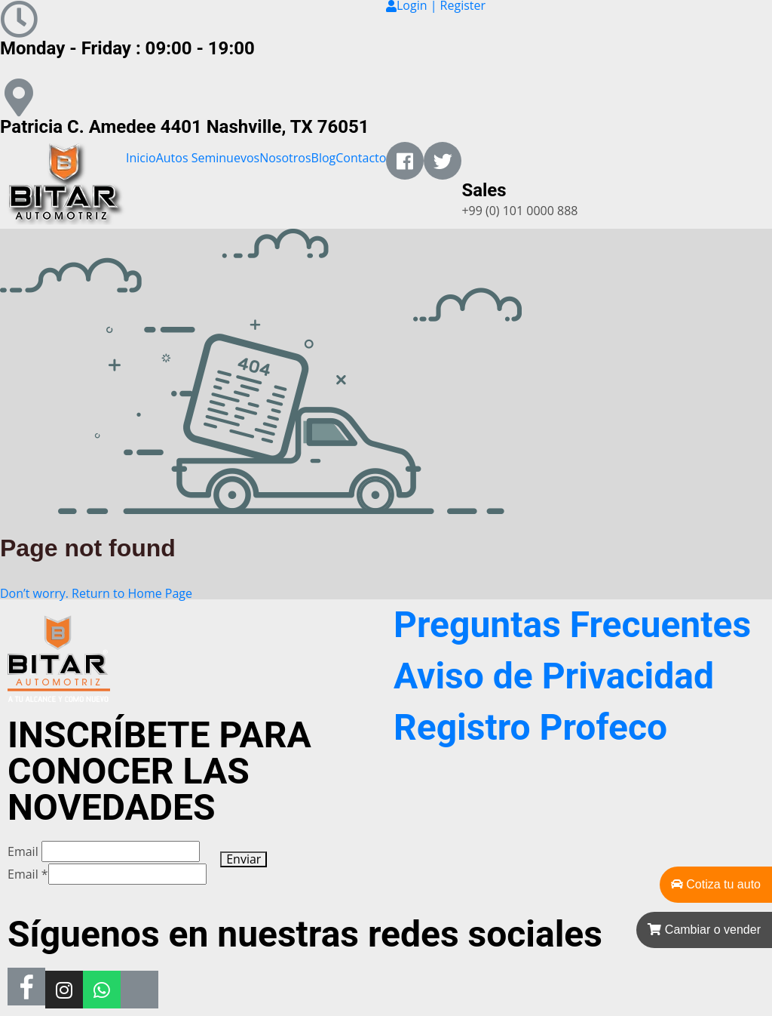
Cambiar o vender (704, 929)
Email (23, 851)
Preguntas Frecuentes (572, 624)
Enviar (243, 859)
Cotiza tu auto (716, 884)
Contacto (360, 157)
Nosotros (285, 157)
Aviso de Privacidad (554, 675)
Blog (323, 157)
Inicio (141, 157)
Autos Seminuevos (208, 157)
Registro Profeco (530, 727)
